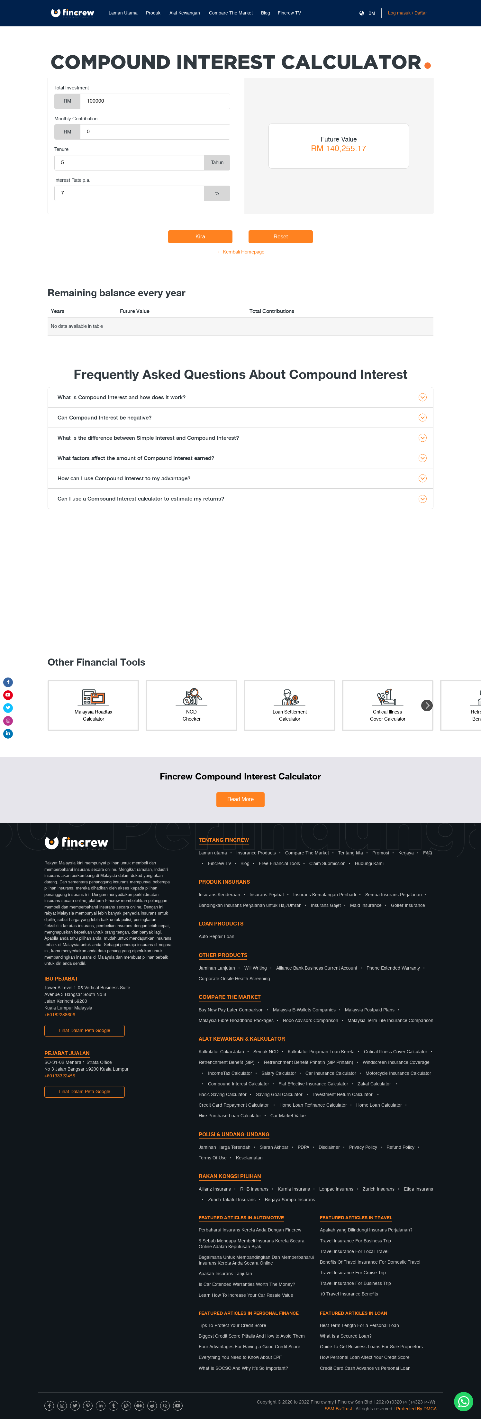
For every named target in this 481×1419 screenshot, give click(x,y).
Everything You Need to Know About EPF (240, 1357)
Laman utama (213, 853)
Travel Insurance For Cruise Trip (353, 1273)
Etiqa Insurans (418, 1189)
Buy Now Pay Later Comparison (231, 1010)
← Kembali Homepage (240, 252)
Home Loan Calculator (379, 1105)
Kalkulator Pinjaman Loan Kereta (321, 1052)
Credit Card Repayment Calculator (234, 1105)
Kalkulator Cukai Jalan (221, 1052)
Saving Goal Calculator (279, 1094)
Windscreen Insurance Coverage (396, 1062)
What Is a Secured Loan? (346, 1336)
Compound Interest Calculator (238, 1084)
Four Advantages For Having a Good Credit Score (249, 1347)
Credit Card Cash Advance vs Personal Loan (365, 1368)
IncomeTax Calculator (230, 1073)
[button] (427, 705)
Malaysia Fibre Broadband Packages (236, 1020)
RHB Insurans (254, 1189)
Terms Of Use (213, 1158)
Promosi (380, 853)
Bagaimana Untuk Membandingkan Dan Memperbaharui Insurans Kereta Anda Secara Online (256, 1260)
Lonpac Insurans (336, 1189)
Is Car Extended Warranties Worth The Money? (247, 1284)
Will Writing (255, 968)
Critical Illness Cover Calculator (395, 1052)
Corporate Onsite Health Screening (234, 979)
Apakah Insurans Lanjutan (225, 1274)
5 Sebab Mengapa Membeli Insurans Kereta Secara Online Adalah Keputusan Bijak (251, 1244)
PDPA (303, 1147)
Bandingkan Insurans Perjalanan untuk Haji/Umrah (250, 905)
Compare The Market (307, 853)
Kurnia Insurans (294, 1189)
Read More (240, 799)
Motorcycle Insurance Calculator (398, 1073)
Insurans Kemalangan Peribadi (324, 895)
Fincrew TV (289, 13)
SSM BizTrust (338, 1409)
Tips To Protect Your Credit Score (232, 1325)
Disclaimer (329, 1147)
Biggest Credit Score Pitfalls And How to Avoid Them (252, 1336)
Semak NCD (265, 1052)
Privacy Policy (363, 1147)
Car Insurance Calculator (330, 1073)
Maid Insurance (366, 905)
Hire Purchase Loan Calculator (230, 1116)
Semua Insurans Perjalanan (393, 895)
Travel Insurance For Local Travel (354, 1251)
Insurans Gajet (326, 905)
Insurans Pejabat (267, 895)
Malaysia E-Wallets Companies (304, 1010)
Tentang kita (350, 853)
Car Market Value (288, 1116)
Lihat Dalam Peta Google (84, 1030)
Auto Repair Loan (216, 937)
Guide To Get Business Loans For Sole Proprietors (371, 1347)
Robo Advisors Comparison (310, 1020)
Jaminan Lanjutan (217, 968)
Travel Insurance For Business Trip (355, 1241)
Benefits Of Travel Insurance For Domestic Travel (370, 1262)
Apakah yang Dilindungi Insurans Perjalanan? (366, 1230)
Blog (265, 13)
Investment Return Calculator (343, 1094)
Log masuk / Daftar (407, 13)
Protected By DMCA (416, 1409)
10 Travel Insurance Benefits (349, 1294)
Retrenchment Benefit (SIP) (227, 1062)
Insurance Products (256, 853)
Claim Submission (327, 864)
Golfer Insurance (408, 905)
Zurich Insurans (379, 1189)
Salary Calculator (278, 1073)
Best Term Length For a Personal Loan (359, 1325)
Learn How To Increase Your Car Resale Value (246, 1295)
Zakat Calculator (374, 1084)
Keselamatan (249, 1158)
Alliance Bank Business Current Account (316, 968)
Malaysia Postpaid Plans (370, 1010)
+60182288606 (59, 1015)
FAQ (427, 853)
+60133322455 (59, 1076)
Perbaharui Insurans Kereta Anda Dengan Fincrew (250, 1230)
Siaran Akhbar (274, 1147)
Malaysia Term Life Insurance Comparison (390, 1020)
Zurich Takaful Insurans (232, 1200)
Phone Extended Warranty (393, 968)
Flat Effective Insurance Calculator (313, 1084)
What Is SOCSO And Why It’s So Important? (243, 1368)
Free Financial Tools (279, 864)
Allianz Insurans (215, 1189)
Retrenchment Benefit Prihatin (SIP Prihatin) (308, 1062)
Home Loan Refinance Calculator (313, 1105)
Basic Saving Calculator (223, 1094)
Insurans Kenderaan (219, 895)
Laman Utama (123, 13)
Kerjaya (406, 853)
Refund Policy (400, 1147)
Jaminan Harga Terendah (224, 1147)
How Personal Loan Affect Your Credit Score (365, 1357)
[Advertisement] (240, 586)
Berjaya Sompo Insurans (290, 1200)
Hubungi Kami (369, 864)
